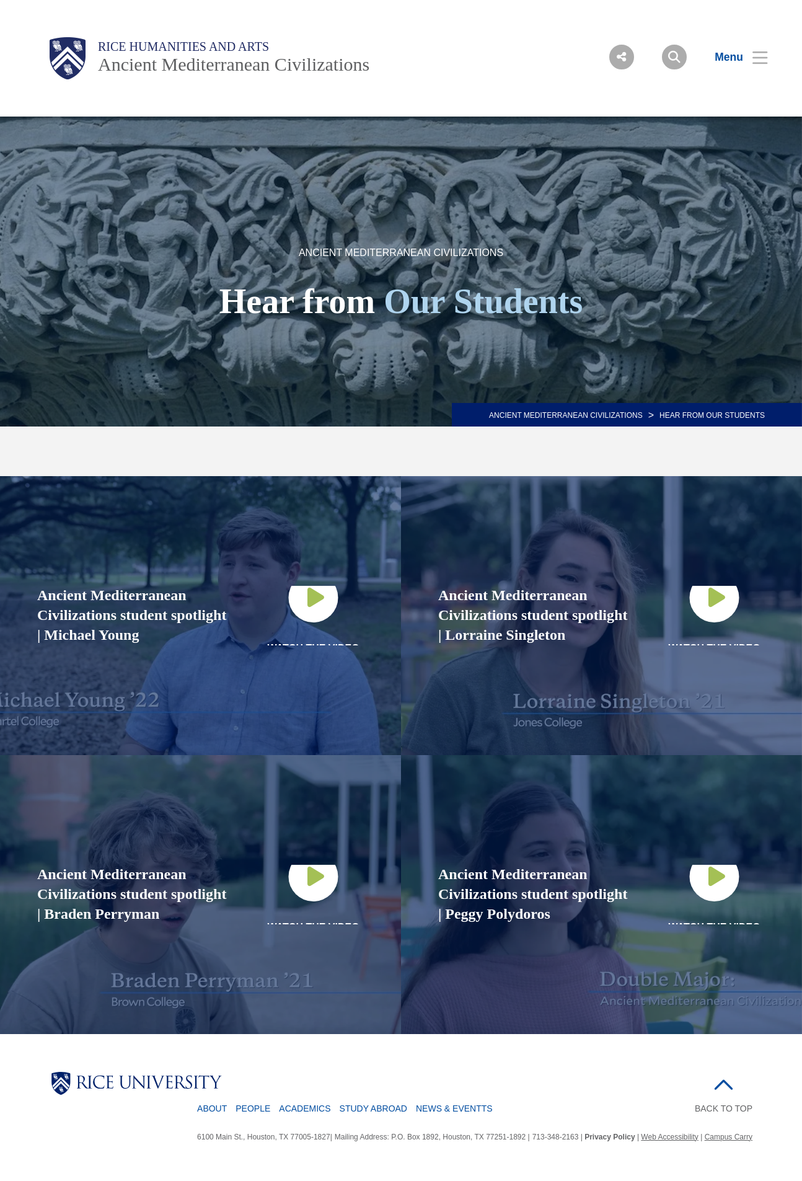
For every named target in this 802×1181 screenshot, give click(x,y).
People (253, 1108)
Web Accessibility (669, 1137)
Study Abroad (373, 1108)
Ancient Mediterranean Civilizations (233, 64)
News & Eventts (454, 1108)
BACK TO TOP (723, 1108)
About (212, 1108)
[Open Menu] (733, 57)
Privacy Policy (609, 1137)
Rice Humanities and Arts (183, 46)
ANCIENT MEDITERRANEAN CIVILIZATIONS (566, 415)
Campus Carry (728, 1137)
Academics (304, 1108)
